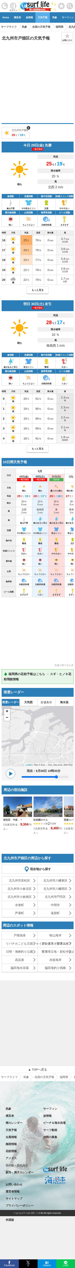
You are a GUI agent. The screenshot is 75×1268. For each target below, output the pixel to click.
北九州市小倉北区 (20, 888)
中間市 (55, 905)
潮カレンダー (14, 1122)
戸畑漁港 (20, 935)
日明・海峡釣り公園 (19, 951)
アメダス (11, 1158)
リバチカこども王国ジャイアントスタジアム (21, 943)
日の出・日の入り (17, 1165)
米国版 (10, 1219)
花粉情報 (11, 1151)
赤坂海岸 (55, 959)
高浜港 (19, 959)
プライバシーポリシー (20, 1205)
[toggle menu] (70, 4)
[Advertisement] (37, 83)
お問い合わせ (14, 1184)
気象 (54, 17)
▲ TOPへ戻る (37, 1069)
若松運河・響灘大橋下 (57, 943)
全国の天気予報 (44, 1077)
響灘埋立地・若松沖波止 (57, 951)
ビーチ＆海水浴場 (54, 1122)
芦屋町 (19, 913)
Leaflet (28, 765)
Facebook (9, 1265)
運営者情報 (13, 1191)
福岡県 (64, 1077)
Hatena (47, 1265)
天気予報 (42, 17)
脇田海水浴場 (20, 968)
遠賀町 (55, 913)
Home (5, 17)
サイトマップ (14, 1198)
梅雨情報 (11, 1144)
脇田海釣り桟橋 (55, 968)
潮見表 (17, 17)
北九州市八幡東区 (55, 880)
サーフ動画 (50, 1130)
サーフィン (50, 1108)
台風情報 (11, 1137)
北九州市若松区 (19, 880)
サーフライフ (9, 1077)
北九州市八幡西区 (55, 888)
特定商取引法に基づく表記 (22, 1212)
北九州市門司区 (55, 896)
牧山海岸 (55, 935)
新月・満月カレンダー (20, 1172)
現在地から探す (40, 869)
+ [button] (7, 712)
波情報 (29, 17)
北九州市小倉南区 (20, 896)
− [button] (7, 718)
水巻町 (19, 905)
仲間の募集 (50, 1137)
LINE (65, 1265)
